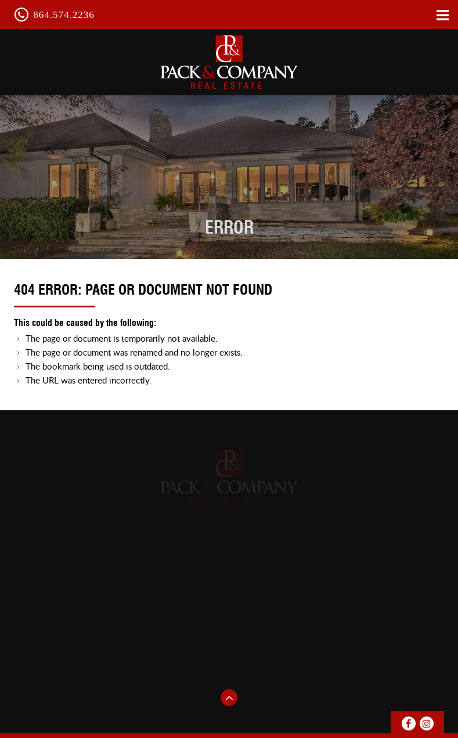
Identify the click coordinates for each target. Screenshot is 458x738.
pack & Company (229, 61)
